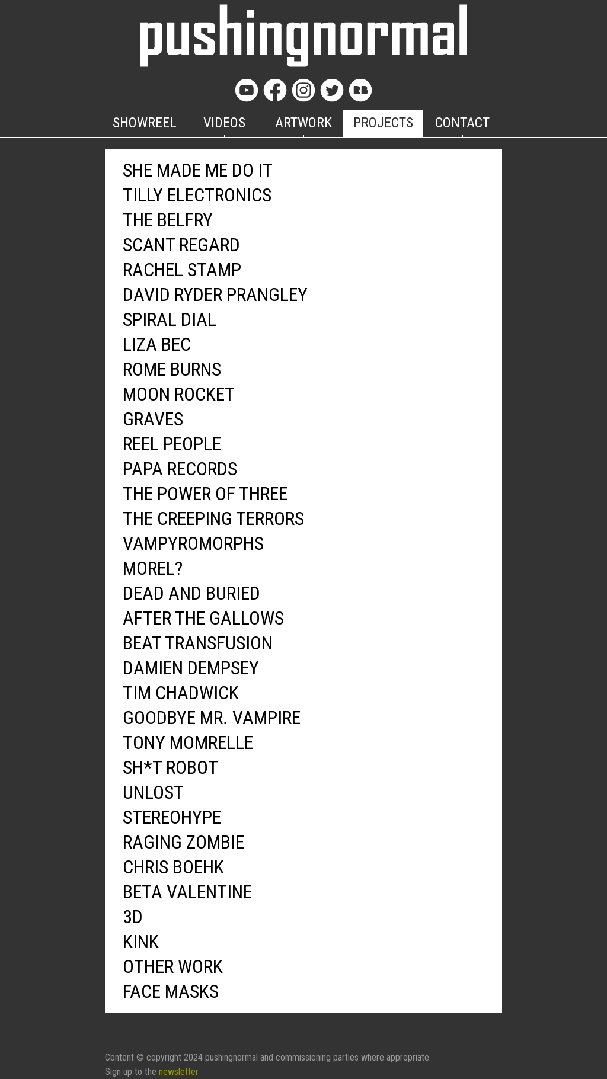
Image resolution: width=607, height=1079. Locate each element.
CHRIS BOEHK (173, 867)
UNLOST (153, 792)
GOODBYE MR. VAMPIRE (212, 717)
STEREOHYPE (172, 817)
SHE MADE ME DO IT (198, 170)
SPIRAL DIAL (169, 319)
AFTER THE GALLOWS (203, 618)
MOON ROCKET (179, 394)
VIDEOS (224, 122)
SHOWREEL (145, 122)
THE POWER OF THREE (205, 493)
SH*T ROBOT (170, 767)
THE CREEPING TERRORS (213, 518)
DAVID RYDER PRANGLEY (215, 294)
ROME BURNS (172, 369)
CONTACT (462, 122)
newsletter (179, 1071)
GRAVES (153, 419)
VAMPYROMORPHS (193, 543)
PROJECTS (383, 122)
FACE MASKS (171, 991)
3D (133, 916)
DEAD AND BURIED (191, 593)
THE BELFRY (168, 220)
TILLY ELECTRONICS (197, 195)
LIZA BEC (157, 344)
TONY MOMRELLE (188, 742)
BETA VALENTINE (187, 892)
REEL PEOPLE (172, 444)
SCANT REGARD (181, 244)
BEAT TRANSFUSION (198, 643)
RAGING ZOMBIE (183, 842)
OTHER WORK (173, 966)
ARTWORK (303, 122)
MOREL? (153, 568)
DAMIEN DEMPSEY (191, 668)
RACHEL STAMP (182, 269)
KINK (141, 941)
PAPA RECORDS (180, 468)
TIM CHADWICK (181, 692)
